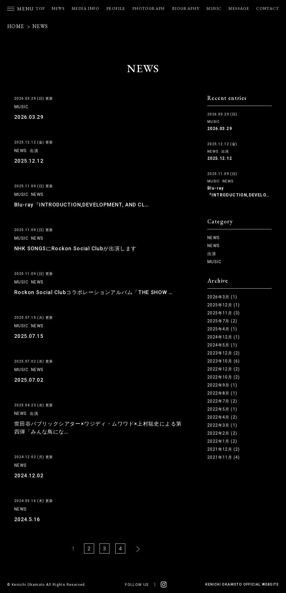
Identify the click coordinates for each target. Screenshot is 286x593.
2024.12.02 (28, 475)
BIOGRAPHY (186, 8)
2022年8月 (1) (222, 393)
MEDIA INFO (85, 8)
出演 (34, 151)
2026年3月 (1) (222, 297)
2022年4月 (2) (222, 417)
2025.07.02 (28, 380)
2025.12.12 (28, 161)
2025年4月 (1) (222, 329)
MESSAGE (239, 8)
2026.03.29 (28, 117)
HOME (15, 26)
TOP (40, 8)
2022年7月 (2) (222, 401)
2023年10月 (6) (223, 361)
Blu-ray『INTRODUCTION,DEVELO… (238, 191)
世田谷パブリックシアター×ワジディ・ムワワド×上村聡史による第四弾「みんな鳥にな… (98, 428)
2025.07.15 (28, 336)
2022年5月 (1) (222, 409)
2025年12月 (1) (223, 305)
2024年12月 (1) (223, 337)
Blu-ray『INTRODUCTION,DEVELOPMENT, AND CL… (81, 205)
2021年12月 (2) (223, 449)
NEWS (58, 8)
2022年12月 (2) (223, 369)
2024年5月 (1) (222, 345)
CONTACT (267, 8)
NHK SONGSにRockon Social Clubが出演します (75, 248)
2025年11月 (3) (223, 313)
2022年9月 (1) (222, 385)
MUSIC (213, 8)
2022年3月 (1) (222, 425)
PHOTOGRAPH (148, 8)
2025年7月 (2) (222, 321)
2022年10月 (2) (223, 377)
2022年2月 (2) (222, 433)
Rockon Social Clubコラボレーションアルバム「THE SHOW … (93, 292)
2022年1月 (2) (222, 441)
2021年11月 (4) (223, 457)
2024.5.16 (27, 519)
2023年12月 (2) (223, 353)
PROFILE (115, 8)
